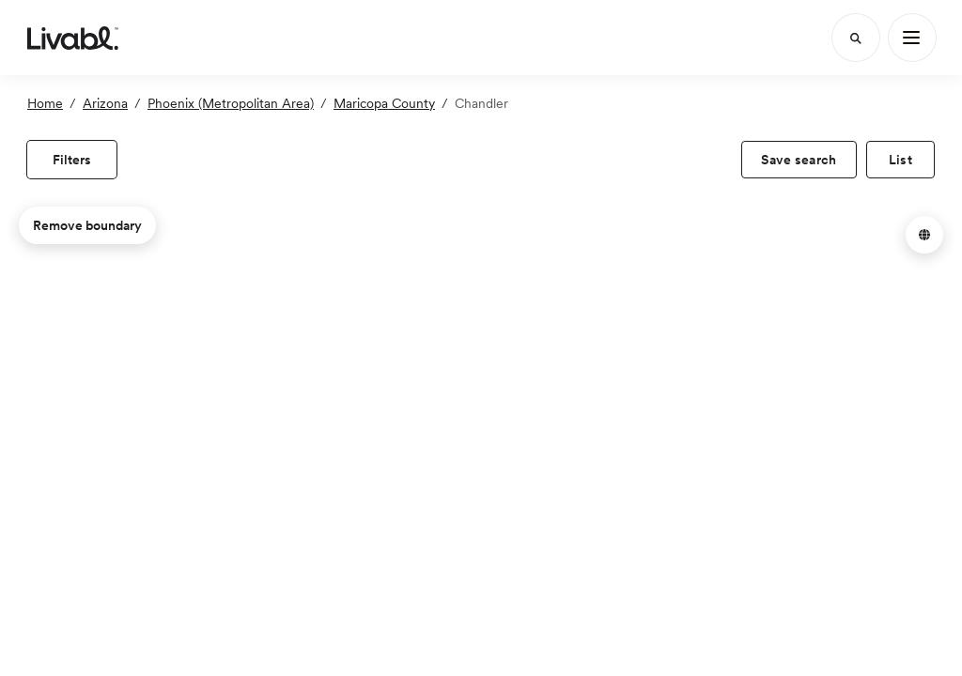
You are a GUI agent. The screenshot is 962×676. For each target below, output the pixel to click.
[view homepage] (72, 37)
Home (45, 103)
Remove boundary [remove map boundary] (87, 225)
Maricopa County (384, 103)
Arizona (105, 103)
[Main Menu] (912, 37)
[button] (924, 235)
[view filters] (71, 159)
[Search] (855, 37)
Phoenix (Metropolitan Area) (230, 103)
